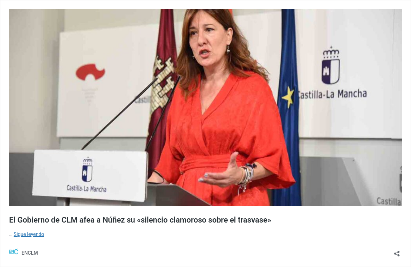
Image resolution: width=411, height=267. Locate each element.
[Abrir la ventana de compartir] (397, 251)
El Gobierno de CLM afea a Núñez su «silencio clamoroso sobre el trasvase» (140, 220)
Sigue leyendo (29, 234)
